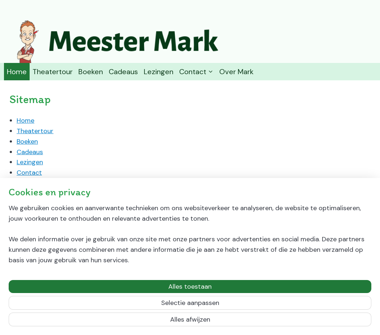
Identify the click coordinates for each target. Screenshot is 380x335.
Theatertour (53, 71)
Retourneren (42, 193)
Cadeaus (123, 71)
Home (17, 71)
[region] (142, 289)
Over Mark (236, 71)
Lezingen (158, 71)
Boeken (90, 71)
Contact (196, 71)
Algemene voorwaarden (59, 183)
